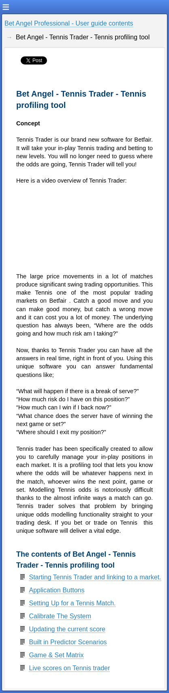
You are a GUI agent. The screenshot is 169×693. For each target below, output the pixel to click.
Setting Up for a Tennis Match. (72, 603)
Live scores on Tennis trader (69, 668)
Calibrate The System (60, 616)
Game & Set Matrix (56, 655)
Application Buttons (56, 590)
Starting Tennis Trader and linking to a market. (95, 577)
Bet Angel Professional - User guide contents (68, 23)
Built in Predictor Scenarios (68, 642)
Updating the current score (67, 629)
